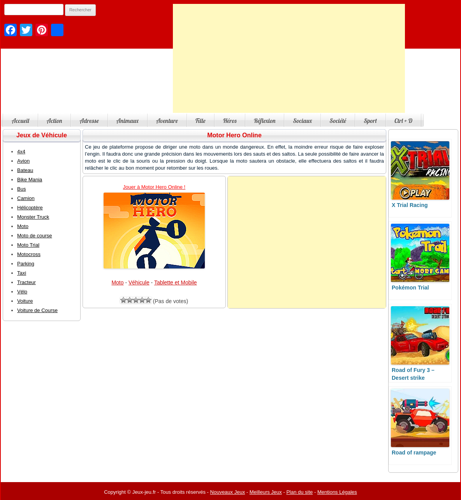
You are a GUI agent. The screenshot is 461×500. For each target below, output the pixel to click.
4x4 (21, 151)
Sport (370, 121)
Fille (200, 121)
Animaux (127, 121)
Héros (229, 121)
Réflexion (264, 121)
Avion (23, 161)
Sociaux (302, 121)
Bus (21, 189)
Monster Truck (33, 217)
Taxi (21, 273)
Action (54, 121)
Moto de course (34, 236)
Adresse (89, 121)
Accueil (20, 121)
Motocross (28, 254)
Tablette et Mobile (175, 282)
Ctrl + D (403, 121)
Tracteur (26, 282)
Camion (26, 198)
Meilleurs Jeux (266, 492)
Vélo (22, 292)
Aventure (167, 121)
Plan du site (299, 492)
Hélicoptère (30, 208)
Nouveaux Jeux (227, 492)
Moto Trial (28, 245)
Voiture (25, 301)
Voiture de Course (37, 310)
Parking (25, 264)
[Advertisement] (289, 58)
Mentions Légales (337, 492)
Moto (117, 282)
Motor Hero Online (234, 135)
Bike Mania (29, 179)
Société (337, 121)
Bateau (25, 170)
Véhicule (139, 282)
